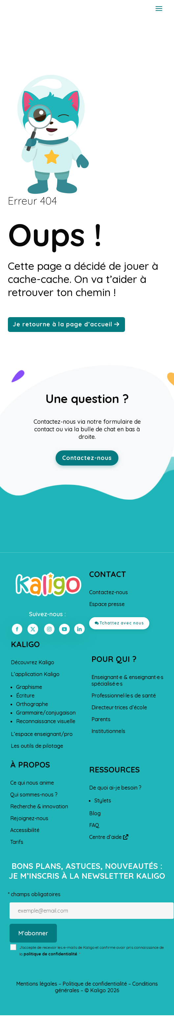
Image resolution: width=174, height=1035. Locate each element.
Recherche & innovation (39, 806)
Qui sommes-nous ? (34, 794)
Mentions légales (36, 983)
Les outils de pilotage (37, 746)
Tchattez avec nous (122, 622)
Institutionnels (108, 731)
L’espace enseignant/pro (42, 734)
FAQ (94, 825)
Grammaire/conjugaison (46, 712)
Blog (95, 813)
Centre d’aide (108, 837)
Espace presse (107, 604)
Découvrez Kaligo (32, 662)
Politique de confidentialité (94, 983)
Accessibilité (24, 830)
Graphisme (29, 687)
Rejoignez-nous (29, 818)
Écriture (25, 695)
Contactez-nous (87, 458)
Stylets (102, 800)
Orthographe (32, 704)
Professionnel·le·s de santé (123, 695)
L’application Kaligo (35, 674)
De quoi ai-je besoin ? (115, 787)
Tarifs (16, 842)
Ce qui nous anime (32, 782)
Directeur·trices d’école (119, 707)
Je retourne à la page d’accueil (62, 324)
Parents (101, 719)
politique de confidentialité (50, 953)
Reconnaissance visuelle (45, 721)
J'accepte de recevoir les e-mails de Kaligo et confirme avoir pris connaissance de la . (91, 950)
